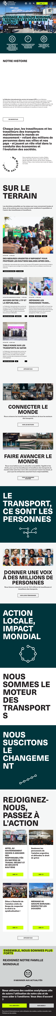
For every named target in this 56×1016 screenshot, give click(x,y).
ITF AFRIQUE (20, 271)
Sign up (28, 974)
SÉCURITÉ (38, 316)
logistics (18, 316)
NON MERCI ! (41, 1005)
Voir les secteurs (28, 425)
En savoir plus (13, 27)
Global (44, 316)
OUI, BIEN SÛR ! (14, 1005)
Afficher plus (28, 369)
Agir (41, 3)
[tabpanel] (28, 16)
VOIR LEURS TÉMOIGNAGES (28, 595)
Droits (31, 316)
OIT (16, 361)
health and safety (8, 316)
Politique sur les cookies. (9, 1013)
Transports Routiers (9, 271)
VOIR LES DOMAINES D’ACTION (28, 478)
